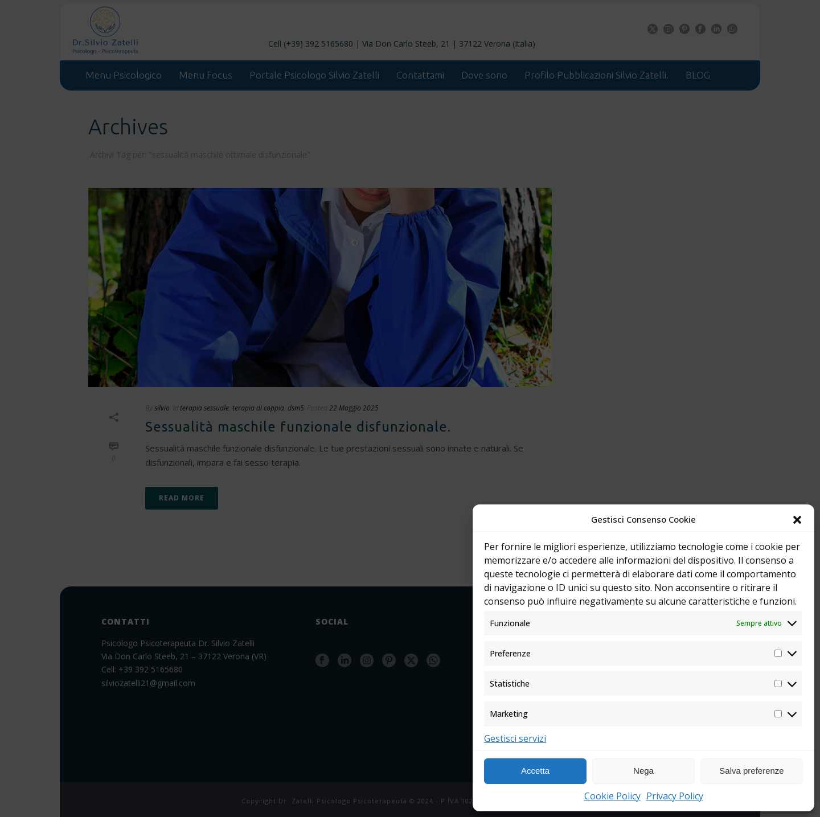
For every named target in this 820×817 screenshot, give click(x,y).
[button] (797, 519)
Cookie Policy (612, 796)
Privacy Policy (674, 796)
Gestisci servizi (515, 738)
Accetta (535, 770)
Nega (643, 770)
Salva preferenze (751, 770)
